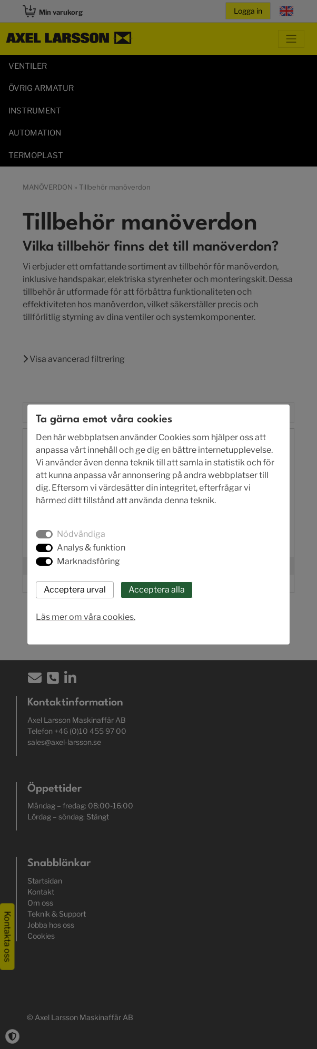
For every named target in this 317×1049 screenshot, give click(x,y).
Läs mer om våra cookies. (85, 617)
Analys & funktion (91, 548)
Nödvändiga (81, 534)
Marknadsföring (88, 561)
